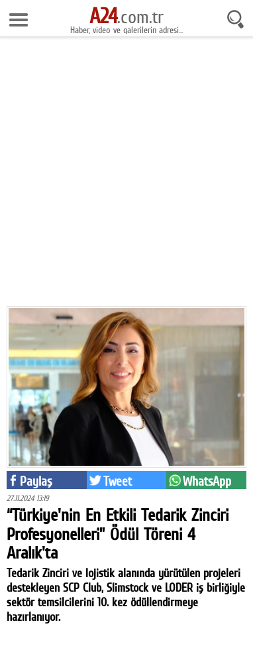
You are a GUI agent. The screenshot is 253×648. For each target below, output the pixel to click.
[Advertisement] (126, 176)
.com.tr (126, 17)
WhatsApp (207, 481)
